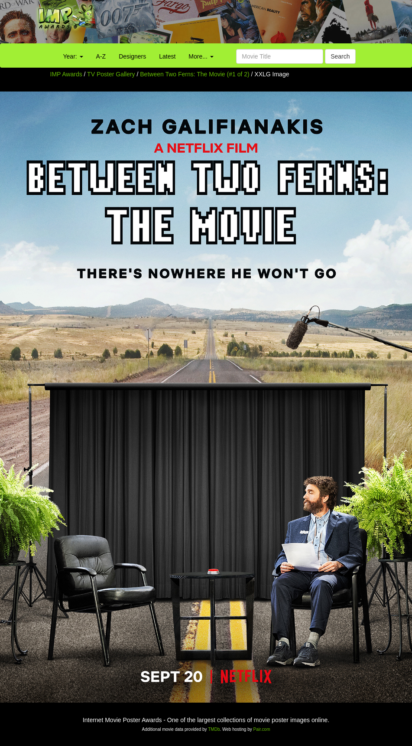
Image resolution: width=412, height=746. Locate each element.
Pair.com (261, 729)
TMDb (214, 729)
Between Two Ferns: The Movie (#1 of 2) (194, 74)
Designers (132, 56)
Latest (167, 56)
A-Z (101, 56)
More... (200, 56)
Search (340, 56)
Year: (73, 56)
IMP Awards (66, 74)
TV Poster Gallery (111, 74)
